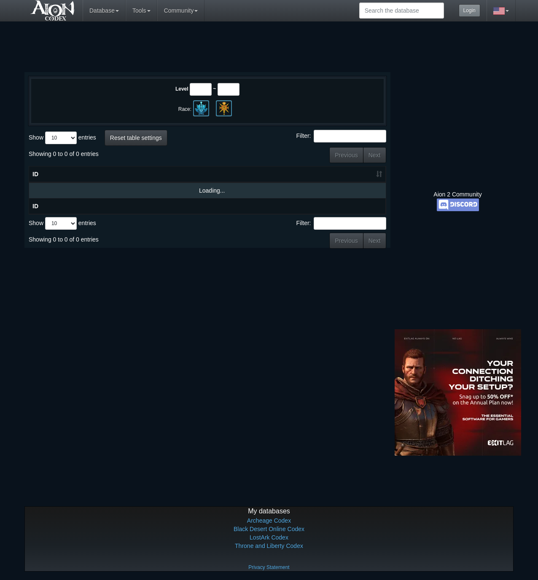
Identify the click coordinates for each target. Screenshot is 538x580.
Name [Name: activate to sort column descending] (98, 174)
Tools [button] (141, 10)
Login (469, 10)
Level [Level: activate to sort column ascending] (287, 174)
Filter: (341, 136)
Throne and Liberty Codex (269, 545)
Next (375, 155)
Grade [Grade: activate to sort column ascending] (362, 174)
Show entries (62, 138)
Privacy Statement (268, 567)
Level (181, 89)
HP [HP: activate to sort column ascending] (325, 174)
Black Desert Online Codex (269, 529)
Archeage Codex (269, 520)
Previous (346, 155)
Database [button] (104, 10)
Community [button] (181, 10)
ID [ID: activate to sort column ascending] (35, 174)
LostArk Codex (269, 537)
